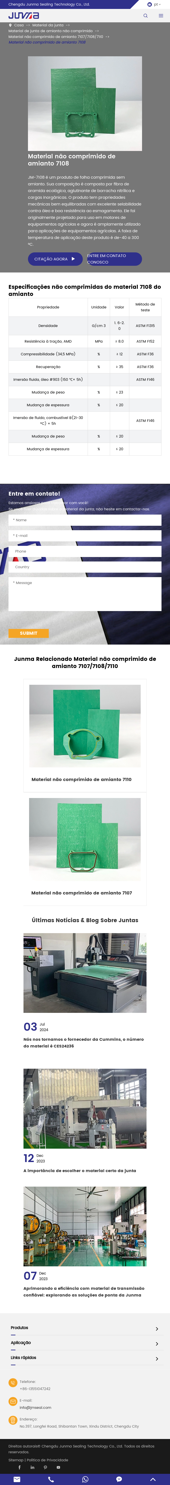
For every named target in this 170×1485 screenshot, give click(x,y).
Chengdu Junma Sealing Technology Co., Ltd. (82, 1446)
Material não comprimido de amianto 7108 (46, 42)
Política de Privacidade (47, 1460)
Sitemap (15, 1460)
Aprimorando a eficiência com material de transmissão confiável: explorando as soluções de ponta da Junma (83, 1292)
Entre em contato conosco (106, 259)
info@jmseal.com (35, 1408)
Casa (19, 25)
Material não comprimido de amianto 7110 (82, 779)
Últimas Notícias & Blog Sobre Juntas (85, 920)
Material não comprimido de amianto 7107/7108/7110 (55, 37)
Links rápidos (23, 1358)
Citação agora (55, 258)
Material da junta (48, 25)
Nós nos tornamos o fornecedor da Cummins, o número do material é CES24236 (83, 1042)
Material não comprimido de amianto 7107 (81, 893)
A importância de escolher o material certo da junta (79, 1171)
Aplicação (21, 1343)
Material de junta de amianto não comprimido (50, 31)
